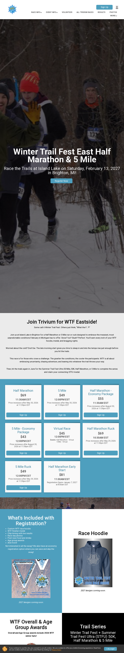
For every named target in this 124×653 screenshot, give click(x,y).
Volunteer (67, 12)
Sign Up (104, 7)
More (113, 16)
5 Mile (62, 390)
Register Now (61, 181)
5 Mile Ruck (23, 467)
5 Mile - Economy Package (23, 430)
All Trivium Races (85, 12)
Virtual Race (62, 428)
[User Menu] (116, 7)
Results (101, 12)
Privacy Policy (56, 650)
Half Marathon (23, 390)
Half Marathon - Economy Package (100, 392)
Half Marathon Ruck (101, 428)
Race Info (35, 12)
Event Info (51, 12)
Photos (113, 12)
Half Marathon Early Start (62, 468)
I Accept (110, 649)
